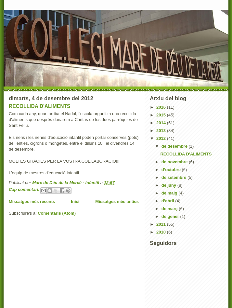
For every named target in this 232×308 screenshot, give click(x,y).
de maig (170, 193)
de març (170, 208)
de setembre (174, 177)
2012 (161, 138)
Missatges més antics (117, 201)
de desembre (175, 146)
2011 (161, 224)
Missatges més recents (32, 201)
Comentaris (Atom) (57, 213)
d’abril (168, 200)
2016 (161, 107)
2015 (161, 115)
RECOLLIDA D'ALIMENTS (39, 106)
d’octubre (171, 169)
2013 (161, 130)
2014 (161, 122)
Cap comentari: (25, 189)
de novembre (175, 161)
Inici (75, 201)
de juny (169, 185)
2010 (161, 232)
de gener (170, 216)
